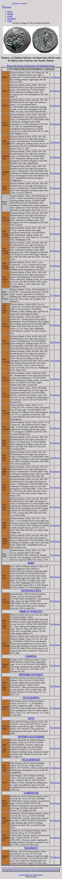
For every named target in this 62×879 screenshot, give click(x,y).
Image (57, 77)
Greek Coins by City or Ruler (30, 869)
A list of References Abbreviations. (31, 875)
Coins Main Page (10, 869)
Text (52, 77)
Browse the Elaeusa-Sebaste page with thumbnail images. (31, 65)
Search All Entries (51, 869)
